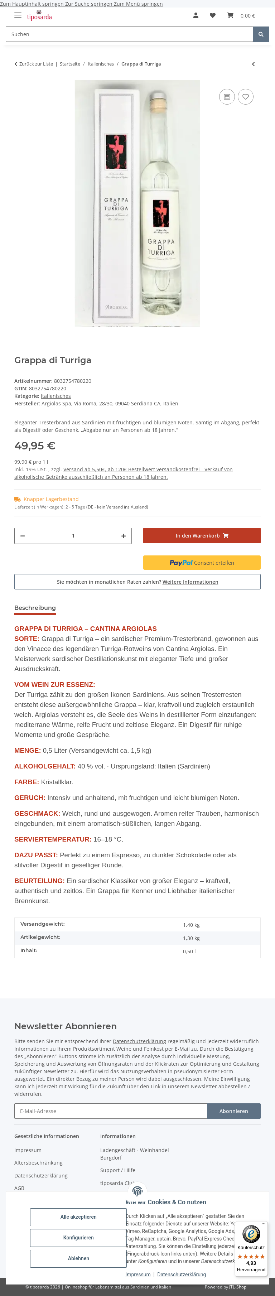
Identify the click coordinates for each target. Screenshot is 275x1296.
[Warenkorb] (241, 15)
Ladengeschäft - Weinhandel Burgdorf (134, 1154)
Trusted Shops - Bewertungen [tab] (111, 607)
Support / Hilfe (117, 1170)
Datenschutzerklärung (182, 1274)
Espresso (126, 855)
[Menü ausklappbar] (17, 12)
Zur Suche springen (89, 3)
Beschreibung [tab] (35, 607)
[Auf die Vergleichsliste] (227, 97)
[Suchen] (129, 34)
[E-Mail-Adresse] (110, 1111)
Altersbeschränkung (38, 1162)
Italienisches (56, 395)
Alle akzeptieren (79, 1217)
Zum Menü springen (138, 3)
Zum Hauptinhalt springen (32, 3)
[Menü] (263, 1225)
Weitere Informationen (190, 581)
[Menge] (73, 536)
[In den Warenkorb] (202, 535)
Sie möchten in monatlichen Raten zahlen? (137, 581)
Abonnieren (233, 1111)
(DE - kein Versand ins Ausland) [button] (117, 507)
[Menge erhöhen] (123, 536)
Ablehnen (78, 1258)
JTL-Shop (237, 1287)
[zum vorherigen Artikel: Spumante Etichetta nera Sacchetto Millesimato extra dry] (253, 64)
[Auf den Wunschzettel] (246, 97)
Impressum (138, 1274)
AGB (19, 1188)
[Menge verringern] (22, 536)
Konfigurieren (78, 1237)
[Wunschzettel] (212, 15)
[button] (196, 15)
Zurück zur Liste (36, 64)
